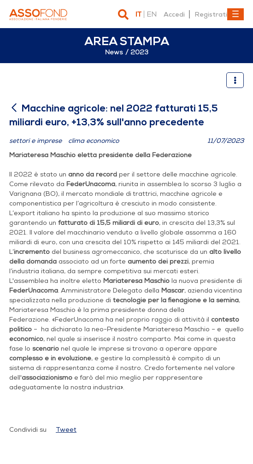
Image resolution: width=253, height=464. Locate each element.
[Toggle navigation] (235, 14)
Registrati (210, 14)
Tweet (66, 430)
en (152, 14)
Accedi (174, 14)
